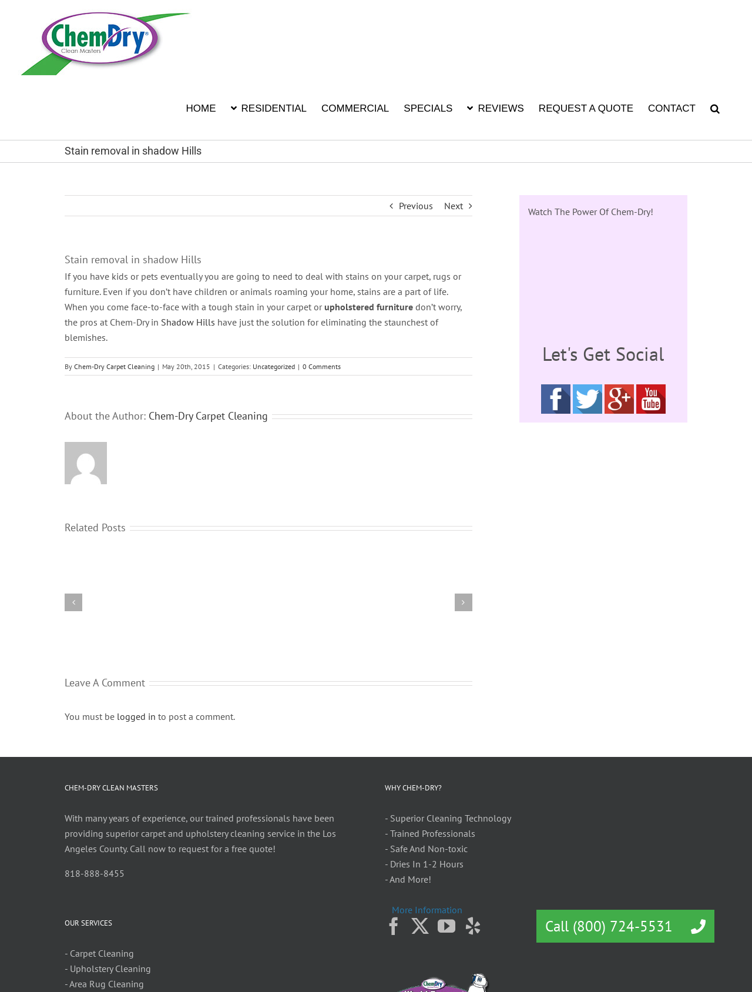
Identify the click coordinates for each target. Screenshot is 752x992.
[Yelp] (473, 926)
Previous (416, 206)
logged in (136, 716)
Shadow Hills (188, 322)
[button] (715, 107)
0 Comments (322, 366)
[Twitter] (420, 926)
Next (453, 206)
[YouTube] (446, 926)
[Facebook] (393, 926)
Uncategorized (274, 366)
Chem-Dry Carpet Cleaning (114, 366)
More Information (427, 910)
